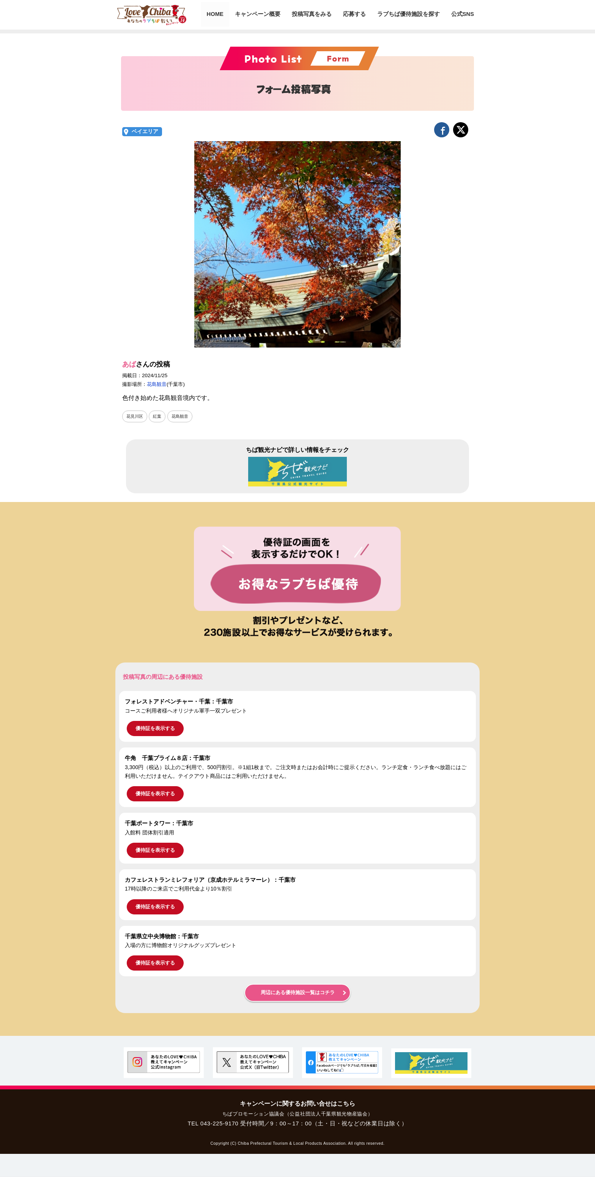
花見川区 (135, 416)
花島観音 (157, 384)
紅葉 (159, 416)
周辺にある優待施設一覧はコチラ (298, 993)
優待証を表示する (155, 729)
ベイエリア (145, 131)
